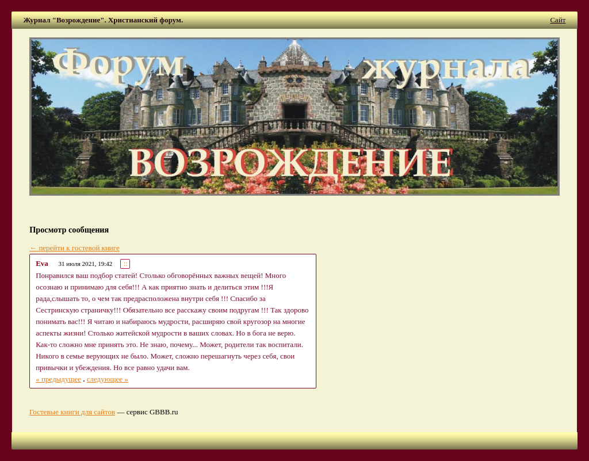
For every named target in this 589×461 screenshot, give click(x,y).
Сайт (557, 20)
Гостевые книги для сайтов (72, 411)
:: (126, 264)
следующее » (107, 379)
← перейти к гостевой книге (74, 247)
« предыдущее (58, 379)
